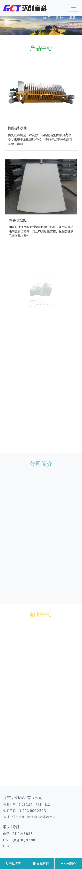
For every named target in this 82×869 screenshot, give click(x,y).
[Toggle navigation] (73, 8)
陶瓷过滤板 (19, 219)
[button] (39, 30)
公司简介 (68, 863)
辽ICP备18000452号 (32, 811)
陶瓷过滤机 (18, 127)
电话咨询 (13, 863)
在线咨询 (41, 863)
